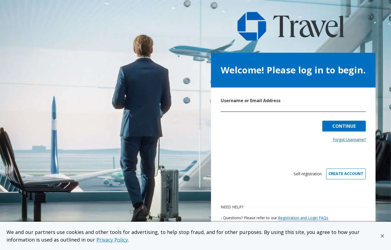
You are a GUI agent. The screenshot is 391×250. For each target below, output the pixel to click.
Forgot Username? (349, 139)
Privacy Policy (112, 239)
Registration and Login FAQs (303, 217)
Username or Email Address (250, 101)
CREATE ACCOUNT (346, 173)
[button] (382, 236)
